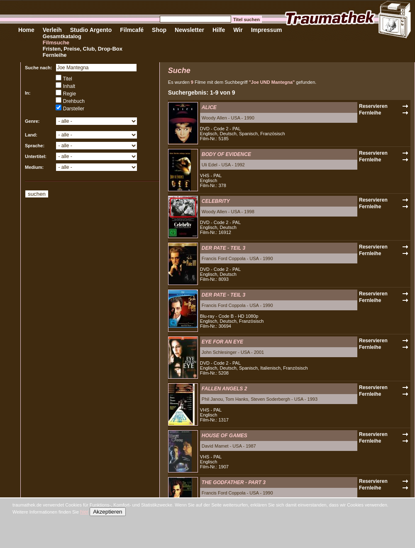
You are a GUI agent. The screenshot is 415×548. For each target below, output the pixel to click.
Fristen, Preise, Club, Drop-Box (82, 49)
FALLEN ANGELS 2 (224, 389)
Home (26, 30)
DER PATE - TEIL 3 (223, 248)
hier (84, 512)
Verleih (52, 30)
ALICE (209, 107)
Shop (159, 30)
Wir (237, 30)
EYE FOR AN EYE (222, 342)
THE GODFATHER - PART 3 (234, 482)
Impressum (266, 30)
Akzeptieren (107, 512)
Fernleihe (55, 55)
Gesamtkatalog (62, 36)
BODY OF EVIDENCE (226, 154)
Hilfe (218, 30)
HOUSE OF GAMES (224, 435)
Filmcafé (132, 30)
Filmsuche (56, 42)
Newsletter (189, 30)
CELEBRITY (216, 201)
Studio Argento (91, 30)
